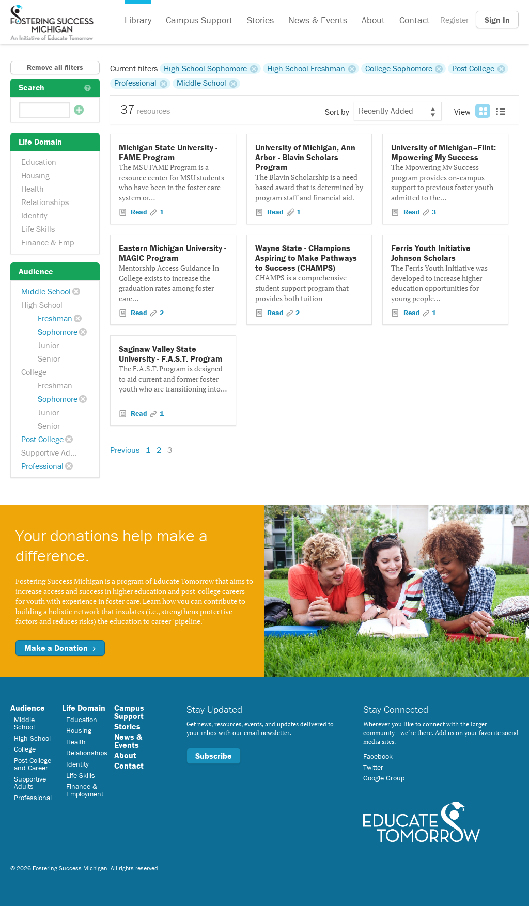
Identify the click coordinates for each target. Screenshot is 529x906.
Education (38, 162)
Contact (414, 20)
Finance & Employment (56, 242)
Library (138, 20)
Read (139, 211)
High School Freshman (306, 68)
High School (42, 305)
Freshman (55, 318)
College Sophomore (398, 68)
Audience (27, 707)
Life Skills (38, 229)
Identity (34, 215)
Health (32, 188)
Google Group (383, 778)
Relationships (45, 202)
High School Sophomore (205, 68)
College (33, 372)
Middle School (46, 291)
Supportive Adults (52, 452)
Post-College (42, 439)
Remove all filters (55, 67)
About (373, 20)
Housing (35, 175)
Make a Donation (60, 648)
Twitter (373, 767)
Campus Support (199, 20)
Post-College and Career (32, 764)
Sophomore (57, 331)
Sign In (497, 19)
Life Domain (83, 707)
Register (454, 19)
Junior (48, 345)
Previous (124, 450)
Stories (260, 20)
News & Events (317, 20)
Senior (49, 358)
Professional (42, 466)
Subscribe (213, 756)
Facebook (378, 756)
